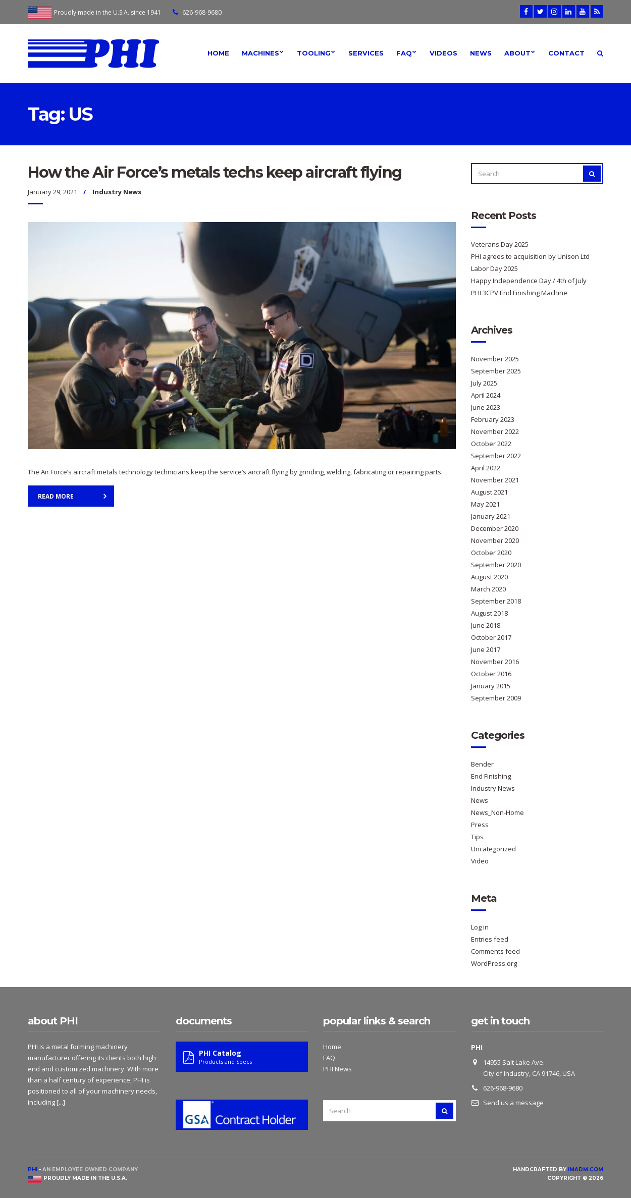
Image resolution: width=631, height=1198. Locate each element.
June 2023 (485, 407)
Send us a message (513, 1102)
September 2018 (496, 601)
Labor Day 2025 (494, 268)
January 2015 (490, 685)
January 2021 (490, 516)
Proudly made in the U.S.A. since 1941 (107, 12)
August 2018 (489, 613)
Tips (477, 836)
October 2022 (491, 443)
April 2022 (485, 467)
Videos (443, 53)
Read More (56, 496)
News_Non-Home (497, 812)
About (517, 53)
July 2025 (484, 383)
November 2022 (495, 431)
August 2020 (489, 576)
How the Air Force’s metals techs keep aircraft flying (215, 172)
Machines (260, 53)
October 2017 (491, 637)
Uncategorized (493, 848)
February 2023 (492, 419)
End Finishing (491, 776)
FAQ (404, 53)
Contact (566, 53)
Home (218, 53)
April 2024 (485, 395)
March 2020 (488, 588)
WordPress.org (494, 963)
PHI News (337, 1068)
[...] (61, 1102)
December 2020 (494, 528)
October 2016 (491, 673)
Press (480, 824)
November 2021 (495, 479)
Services (366, 53)
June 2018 (485, 625)
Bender (482, 764)
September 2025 (496, 370)
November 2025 (495, 358)
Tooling (314, 53)
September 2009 (496, 697)
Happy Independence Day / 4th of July (529, 280)
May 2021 (485, 504)
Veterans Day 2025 (500, 244)
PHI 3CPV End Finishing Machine (519, 292)
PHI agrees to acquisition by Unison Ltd (530, 256)
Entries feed (489, 939)
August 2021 (489, 492)
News (481, 53)
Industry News (116, 191)
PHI (32, 1169)
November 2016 (495, 661)
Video (480, 860)
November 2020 (495, 540)
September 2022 (496, 455)
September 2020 (496, 564)
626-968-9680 (202, 12)
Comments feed (495, 951)
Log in (480, 927)
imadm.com (585, 1169)
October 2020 (491, 552)
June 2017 (485, 649)
